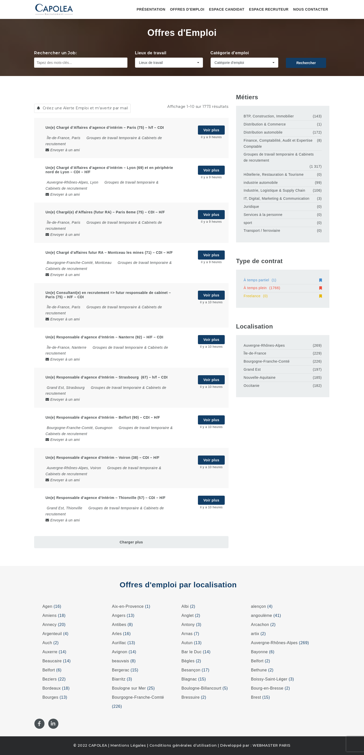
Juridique (251, 207)
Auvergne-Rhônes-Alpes (264, 345)
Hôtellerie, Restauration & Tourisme (274, 174)
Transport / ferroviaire (262, 231)
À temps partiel (283, 280)
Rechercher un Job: (55, 53)
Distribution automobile (263, 132)
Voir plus (211, 130)
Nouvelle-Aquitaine (260, 377)
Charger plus (131, 542)
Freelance (283, 296)
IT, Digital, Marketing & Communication (276, 198)
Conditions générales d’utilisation (183, 745)
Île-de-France (255, 353)
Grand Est (252, 369)
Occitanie (252, 386)
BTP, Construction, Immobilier (269, 116)
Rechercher (306, 63)
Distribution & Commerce (265, 124)
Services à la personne (263, 215)
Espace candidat (226, 9)
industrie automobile (261, 183)
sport (248, 223)
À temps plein (283, 288)
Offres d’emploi (187, 9)
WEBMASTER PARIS (271, 745)
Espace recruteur (268, 9)
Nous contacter (310, 9)
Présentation (150, 9)
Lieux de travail (151, 53)
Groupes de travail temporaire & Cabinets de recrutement (279, 157)
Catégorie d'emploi (230, 53)
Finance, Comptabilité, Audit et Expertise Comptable (278, 143)
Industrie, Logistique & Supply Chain (274, 190)
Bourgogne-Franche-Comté (267, 361)
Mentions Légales (128, 745)
